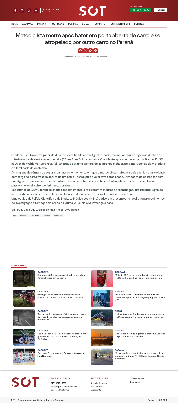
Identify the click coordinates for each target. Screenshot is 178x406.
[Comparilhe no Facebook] (80, 50)
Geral (85, 24)
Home (14, 24)
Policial (73, 24)
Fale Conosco (97, 386)
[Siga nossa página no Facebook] (15, 10)
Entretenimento (120, 24)
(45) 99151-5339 (140, 9)
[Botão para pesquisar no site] (160, 10)
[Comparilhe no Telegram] (95, 50)
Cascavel (27, 24)
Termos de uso (137, 378)
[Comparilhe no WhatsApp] (90, 50)
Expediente (96, 390)
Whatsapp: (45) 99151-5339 (64, 386)
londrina (58, 216)
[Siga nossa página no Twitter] (29, 10)
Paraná (41, 24)
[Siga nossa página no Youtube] (36, 10)
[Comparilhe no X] (85, 50)
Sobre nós (135, 382)
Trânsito (22, 216)
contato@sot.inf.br (60, 390)
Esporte (100, 24)
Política (139, 24)
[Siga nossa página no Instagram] (22, 10)
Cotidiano (58, 24)
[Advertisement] (89, 241)
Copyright (153, 400)
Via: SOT (16, 209)
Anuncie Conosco (99, 383)
